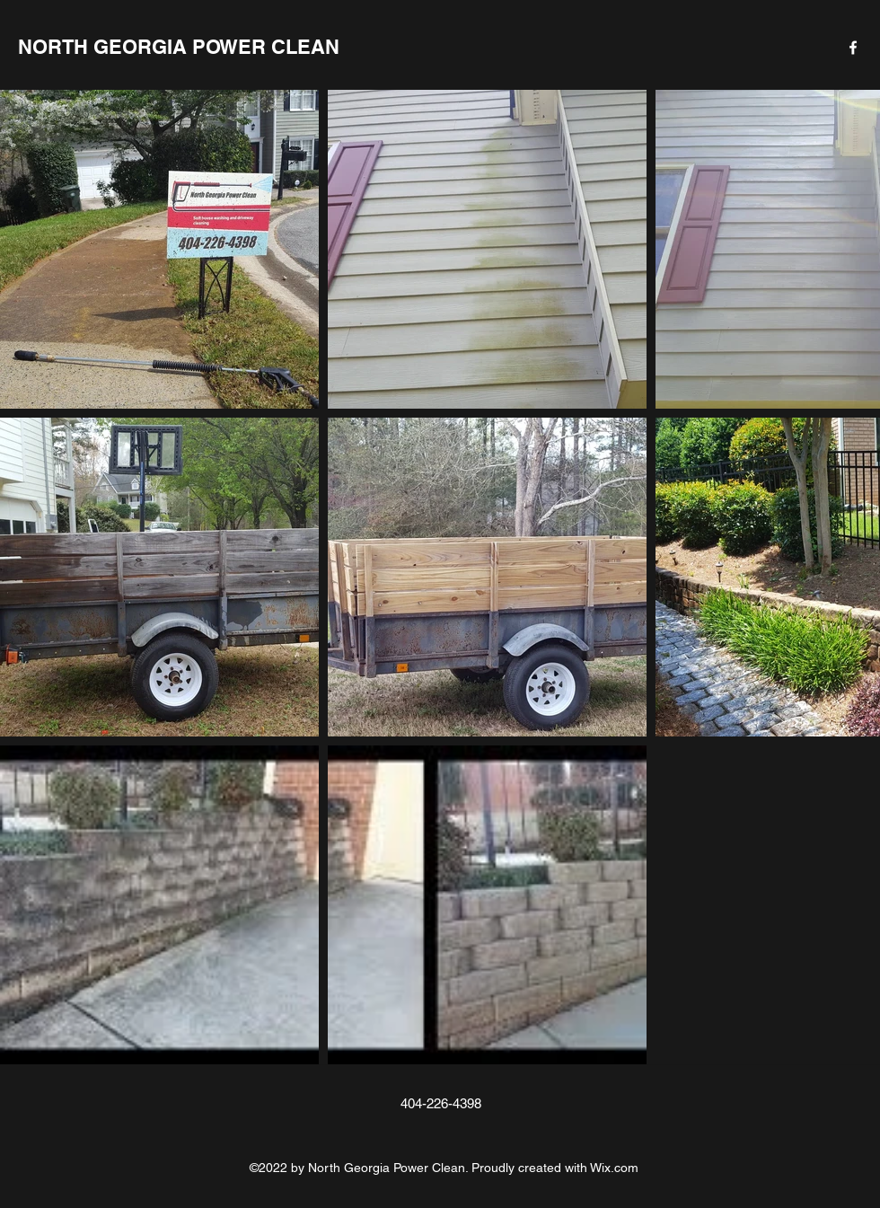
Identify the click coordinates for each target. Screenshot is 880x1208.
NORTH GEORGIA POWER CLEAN (178, 46)
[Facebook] (853, 48)
